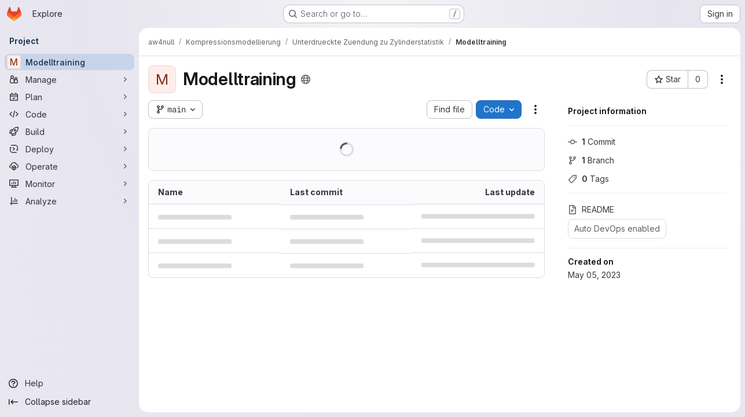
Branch (591, 160)
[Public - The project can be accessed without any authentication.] (305, 79)
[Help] (69, 383)
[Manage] (69, 79)
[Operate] (69, 166)
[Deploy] (69, 149)
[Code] (69, 114)
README (591, 209)
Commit (591, 142)
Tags (588, 179)
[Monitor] (69, 183)
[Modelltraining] (69, 62)
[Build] (69, 131)
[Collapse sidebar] (69, 402)
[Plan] (69, 97)
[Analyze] (69, 201)
